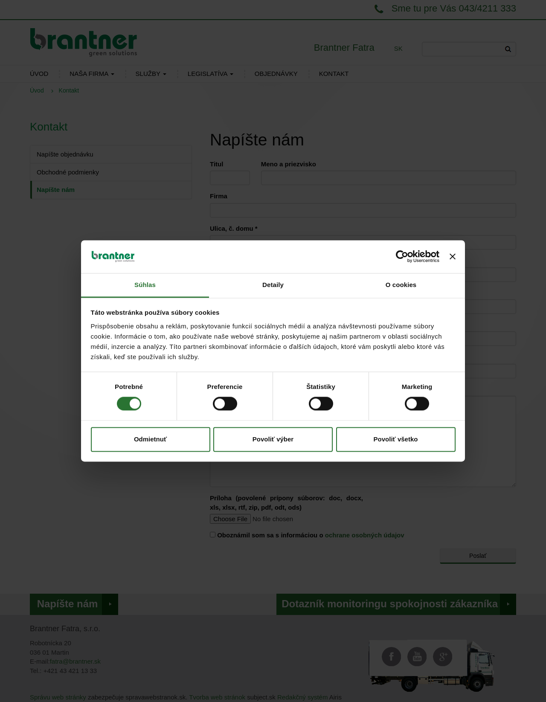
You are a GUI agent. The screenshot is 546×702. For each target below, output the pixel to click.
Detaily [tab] (273, 284)
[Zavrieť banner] (453, 257)
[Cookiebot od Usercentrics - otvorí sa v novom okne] (402, 256)
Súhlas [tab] (145, 284)
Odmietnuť (150, 439)
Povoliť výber (273, 439)
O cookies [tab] (401, 284)
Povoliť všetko (396, 439)
